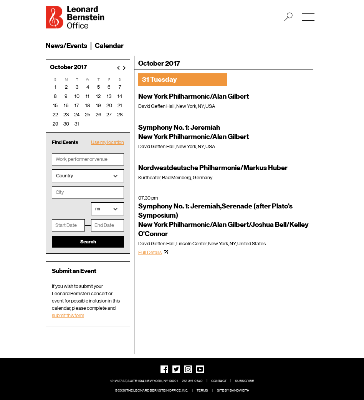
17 (76, 105)
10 (76, 96)
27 (109, 114)
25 (87, 114)
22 (55, 114)
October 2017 (68, 67)
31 (76, 124)
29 (55, 124)
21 (119, 105)
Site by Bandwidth (233, 390)
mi (97, 209)
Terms (202, 390)
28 (120, 114)
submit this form (68, 315)
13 (109, 96)
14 (119, 96)
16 (66, 105)
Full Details (150, 252)
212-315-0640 (192, 381)
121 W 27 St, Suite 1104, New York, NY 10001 (144, 381)
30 (66, 124)
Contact (219, 381)
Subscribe (244, 381)
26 (98, 114)
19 (98, 105)
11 (87, 96)
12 (98, 96)
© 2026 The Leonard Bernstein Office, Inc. (151, 390)
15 (55, 105)
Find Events (65, 142)
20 (109, 105)
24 (76, 114)
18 (87, 105)
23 (66, 114)
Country (64, 176)
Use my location (107, 142)
